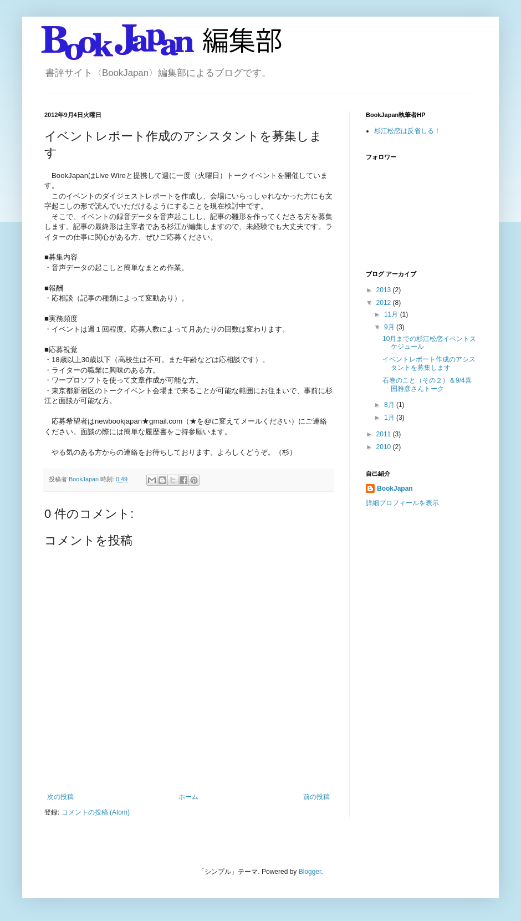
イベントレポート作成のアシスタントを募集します (429, 363)
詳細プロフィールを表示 (402, 503)
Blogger (310, 872)
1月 (390, 417)
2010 (384, 447)
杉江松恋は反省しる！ (407, 131)
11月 (392, 314)
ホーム (188, 797)
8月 (390, 405)
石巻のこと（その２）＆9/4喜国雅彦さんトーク (427, 384)
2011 (384, 434)
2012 (384, 303)
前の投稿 (316, 797)
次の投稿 (60, 797)
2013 (384, 290)
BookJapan (395, 488)
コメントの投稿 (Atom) (96, 812)
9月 (390, 327)
